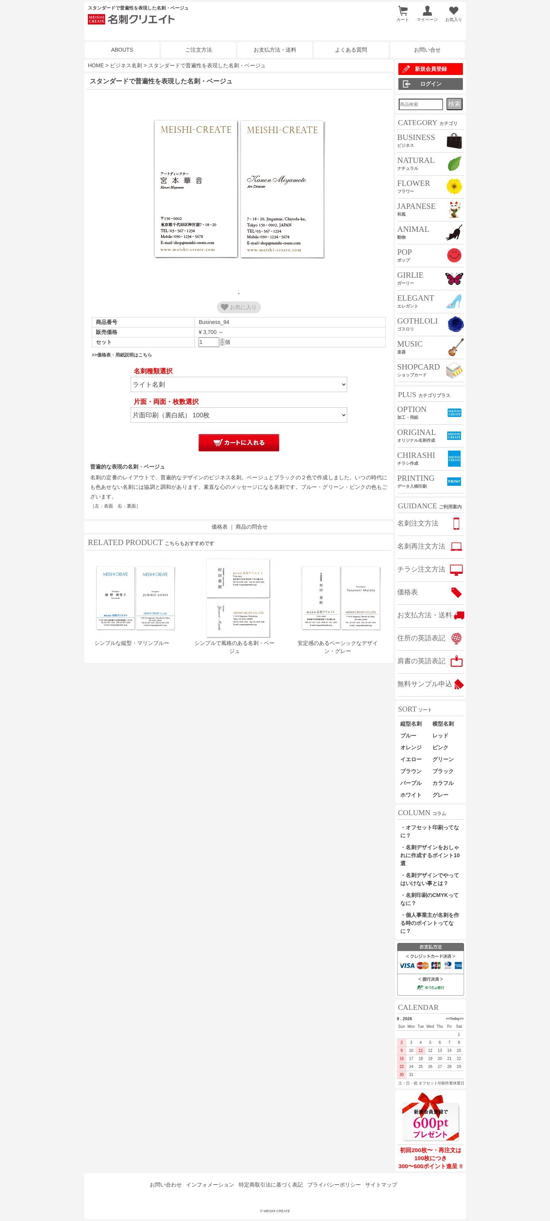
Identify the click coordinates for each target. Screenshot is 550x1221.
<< (448, 1019)
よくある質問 (351, 50)
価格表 (220, 527)
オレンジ (411, 747)
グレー (440, 795)
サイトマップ (381, 1185)
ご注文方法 (198, 50)
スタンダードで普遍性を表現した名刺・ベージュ (207, 65)
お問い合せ (427, 50)
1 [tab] (239, 293)
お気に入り (239, 307)
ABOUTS (122, 50)
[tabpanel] (238, 189)
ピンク (440, 747)
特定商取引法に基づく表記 (271, 1185)
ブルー (411, 736)
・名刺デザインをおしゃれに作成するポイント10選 (430, 855)
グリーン (443, 759)
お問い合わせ (166, 1185)
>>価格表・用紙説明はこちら (122, 355)
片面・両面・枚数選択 (166, 401)
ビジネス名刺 (126, 65)
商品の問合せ (252, 527)
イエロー (411, 759)
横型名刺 (443, 724)
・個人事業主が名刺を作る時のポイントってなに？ (429, 923)
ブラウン (411, 771)
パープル (411, 783)
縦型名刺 (411, 724)
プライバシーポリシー (334, 1185)
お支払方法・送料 (275, 50)
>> (461, 1019)
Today (455, 1019)
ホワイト (411, 795)
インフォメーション (210, 1185)
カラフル (443, 783)
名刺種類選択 (153, 371)
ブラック (443, 771)
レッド (440, 736)
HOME (96, 65)
